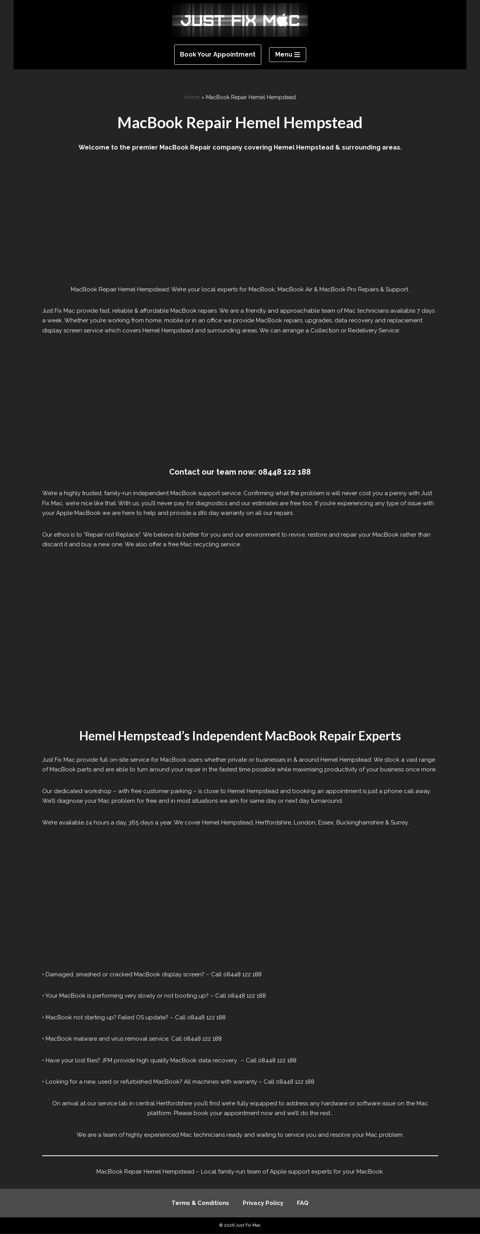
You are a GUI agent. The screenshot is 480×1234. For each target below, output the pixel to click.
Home (192, 97)
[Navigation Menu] (287, 54)
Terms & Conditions (200, 1203)
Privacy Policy (263, 1203)
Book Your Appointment (217, 54)
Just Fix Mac (248, 1225)
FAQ (303, 1203)
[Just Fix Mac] (240, 20)
